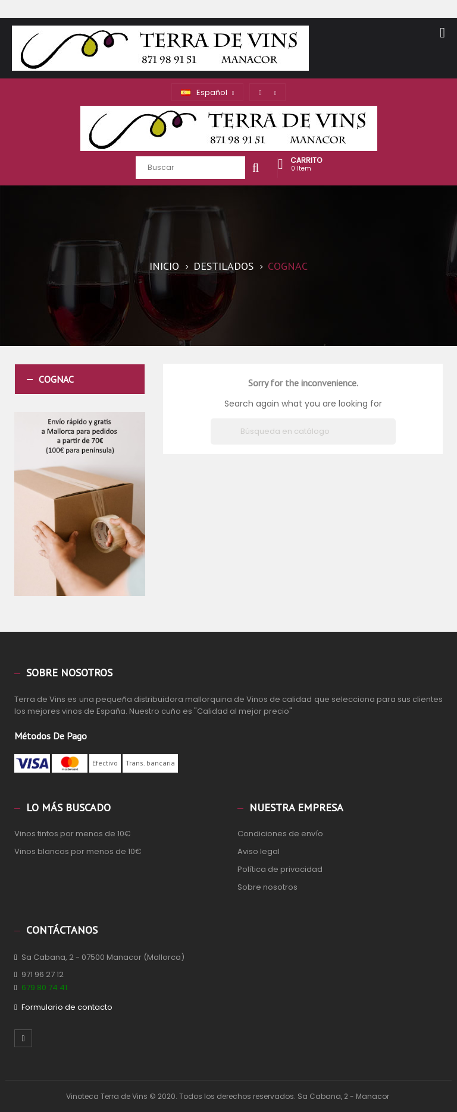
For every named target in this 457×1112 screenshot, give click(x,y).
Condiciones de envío (280, 833)
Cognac (56, 379)
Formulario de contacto (66, 1007)
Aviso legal (258, 851)
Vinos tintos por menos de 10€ (72, 833)
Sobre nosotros (267, 887)
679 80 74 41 (44, 987)
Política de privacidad (280, 869)
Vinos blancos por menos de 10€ (78, 851)
